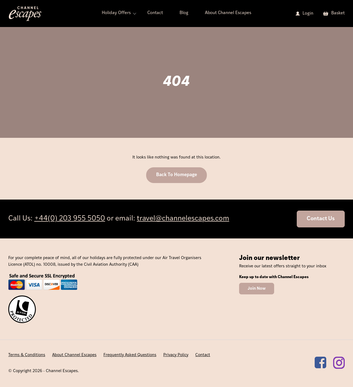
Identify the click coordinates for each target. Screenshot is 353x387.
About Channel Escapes (228, 13)
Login (308, 13)
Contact (155, 13)
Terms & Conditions (26, 355)
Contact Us (321, 219)
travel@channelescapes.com (183, 218)
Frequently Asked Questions (129, 355)
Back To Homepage (176, 175)
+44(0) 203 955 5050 (69, 218)
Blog (184, 13)
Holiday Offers (116, 13)
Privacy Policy (175, 355)
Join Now (257, 289)
